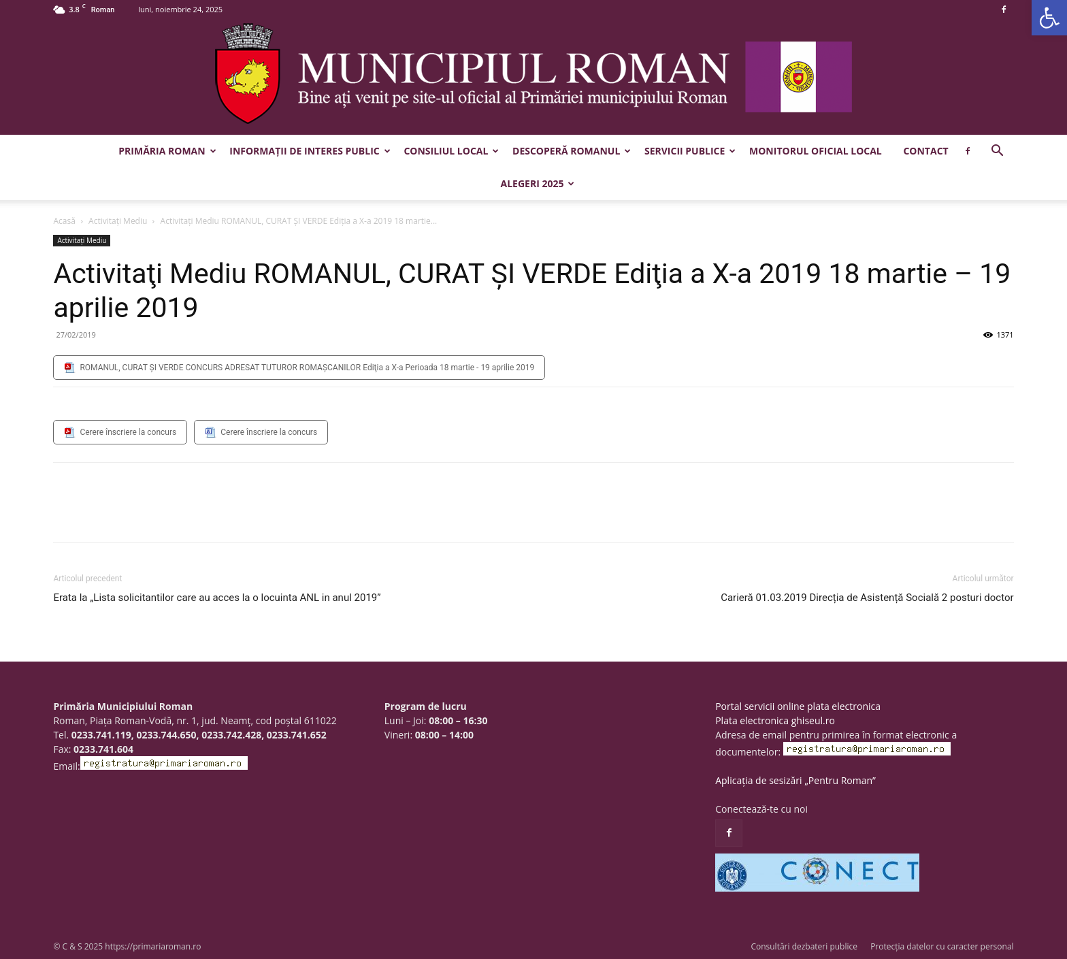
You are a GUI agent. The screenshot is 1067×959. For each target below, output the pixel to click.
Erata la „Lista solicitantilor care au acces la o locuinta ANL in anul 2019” (216, 597)
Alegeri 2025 (538, 183)
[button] (1049, 17)
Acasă (64, 221)
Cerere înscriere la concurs (128, 432)
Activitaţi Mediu (117, 221)
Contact (925, 150)
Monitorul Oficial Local (815, 150)
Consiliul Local (451, 150)
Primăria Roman (167, 150)
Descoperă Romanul (571, 150)
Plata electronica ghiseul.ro (775, 720)
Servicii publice (690, 150)
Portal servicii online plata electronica (798, 706)
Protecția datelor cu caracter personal (941, 946)
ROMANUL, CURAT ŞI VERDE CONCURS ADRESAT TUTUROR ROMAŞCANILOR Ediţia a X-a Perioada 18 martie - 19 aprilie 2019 (307, 367)
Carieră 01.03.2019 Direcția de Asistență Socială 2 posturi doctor (867, 597)
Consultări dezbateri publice (804, 946)
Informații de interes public (309, 150)
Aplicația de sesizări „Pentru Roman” (795, 780)
